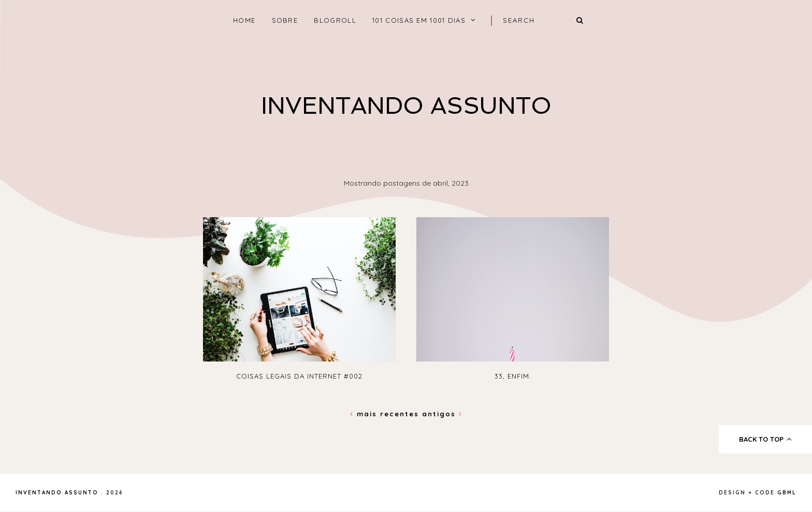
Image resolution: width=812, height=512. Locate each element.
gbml (786, 492)
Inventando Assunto (406, 105)
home (244, 20)
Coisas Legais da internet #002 (299, 376)
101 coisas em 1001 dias (419, 20)
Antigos (442, 414)
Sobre (285, 20)
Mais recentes (386, 414)
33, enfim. (513, 376)
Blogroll (335, 20)
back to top (765, 439)
